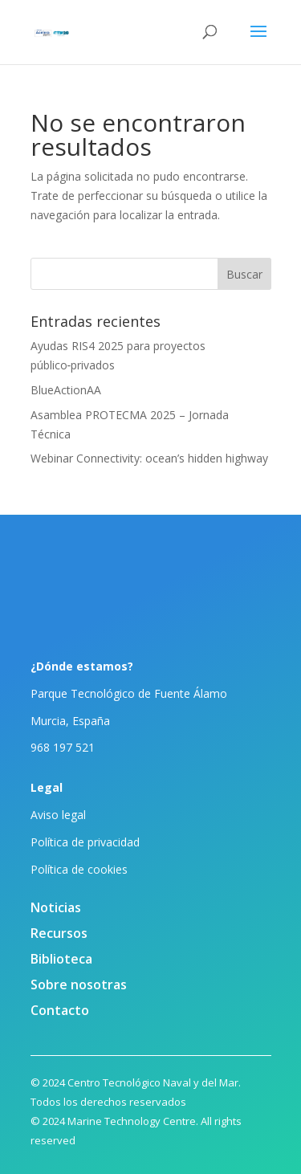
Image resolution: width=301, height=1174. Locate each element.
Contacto (60, 1010)
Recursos (59, 933)
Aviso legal (58, 814)
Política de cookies (79, 869)
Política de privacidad (85, 842)
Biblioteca (61, 959)
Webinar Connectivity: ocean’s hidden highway (149, 458)
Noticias (56, 907)
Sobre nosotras (79, 984)
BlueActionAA (66, 389)
